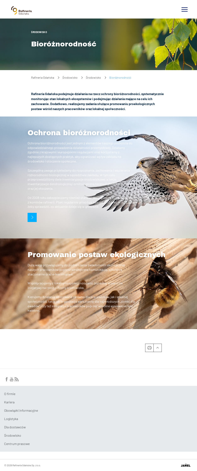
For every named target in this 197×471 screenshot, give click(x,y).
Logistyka (11, 419)
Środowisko (39, 32)
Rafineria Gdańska (42, 77)
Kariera (9, 402)
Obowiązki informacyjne (21, 410)
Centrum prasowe (17, 444)
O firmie (9, 394)
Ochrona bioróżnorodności (79, 133)
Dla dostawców (15, 427)
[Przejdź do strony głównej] (21, 12)
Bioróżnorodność (63, 44)
